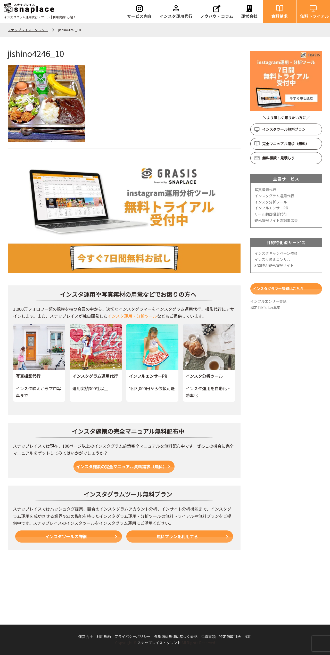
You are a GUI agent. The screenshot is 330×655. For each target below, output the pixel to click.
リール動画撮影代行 (270, 214)
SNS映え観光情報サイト (274, 265)
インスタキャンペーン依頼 (276, 253)
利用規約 (103, 636)
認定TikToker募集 (265, 307)
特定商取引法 (230, 636)
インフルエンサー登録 (268, 301)
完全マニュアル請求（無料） (285, 143)
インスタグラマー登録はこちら (278, 288)
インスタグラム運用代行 (274, 195)
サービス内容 (139, 16)
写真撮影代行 (265, 189)
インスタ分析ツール (270, 201)
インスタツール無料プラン (284, 129)
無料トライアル (314, 16)
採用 (248, 636)
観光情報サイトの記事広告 (276, 220)
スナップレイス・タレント (159, 642)
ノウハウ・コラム (216, 16)
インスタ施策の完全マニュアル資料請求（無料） (121, 466)
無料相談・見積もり (278, 157)
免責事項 (208, 636)
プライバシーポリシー (132, 636)
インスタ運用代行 (176, 16)
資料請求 (279, 16)
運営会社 (249, 16)
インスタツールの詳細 (66, 536)
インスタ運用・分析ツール (132, 316)
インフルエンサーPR (271, 207)
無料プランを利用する (177, 536)
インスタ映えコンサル (272, 259)
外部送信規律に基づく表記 (175, 636)
